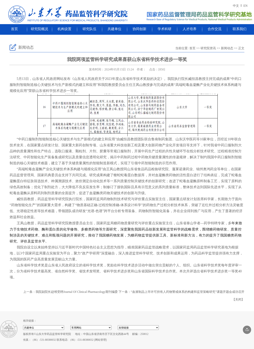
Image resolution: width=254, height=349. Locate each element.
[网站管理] (100, 339)
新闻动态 (227, 48)
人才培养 (189, 29)
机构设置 (64, 29)
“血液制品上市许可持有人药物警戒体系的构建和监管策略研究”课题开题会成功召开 (187, 291)
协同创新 (139, 29)
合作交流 (214, 29)
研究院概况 (39, 29)
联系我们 (239, 29)
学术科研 (164, 29)
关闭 (238, 299)
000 (138, 327)
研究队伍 (89, 29)
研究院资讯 (208, 48)
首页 (14, 29)
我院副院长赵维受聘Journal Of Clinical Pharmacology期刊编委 (77, 291)
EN (245, 5)
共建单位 (114, 29)
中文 (236, 5)
